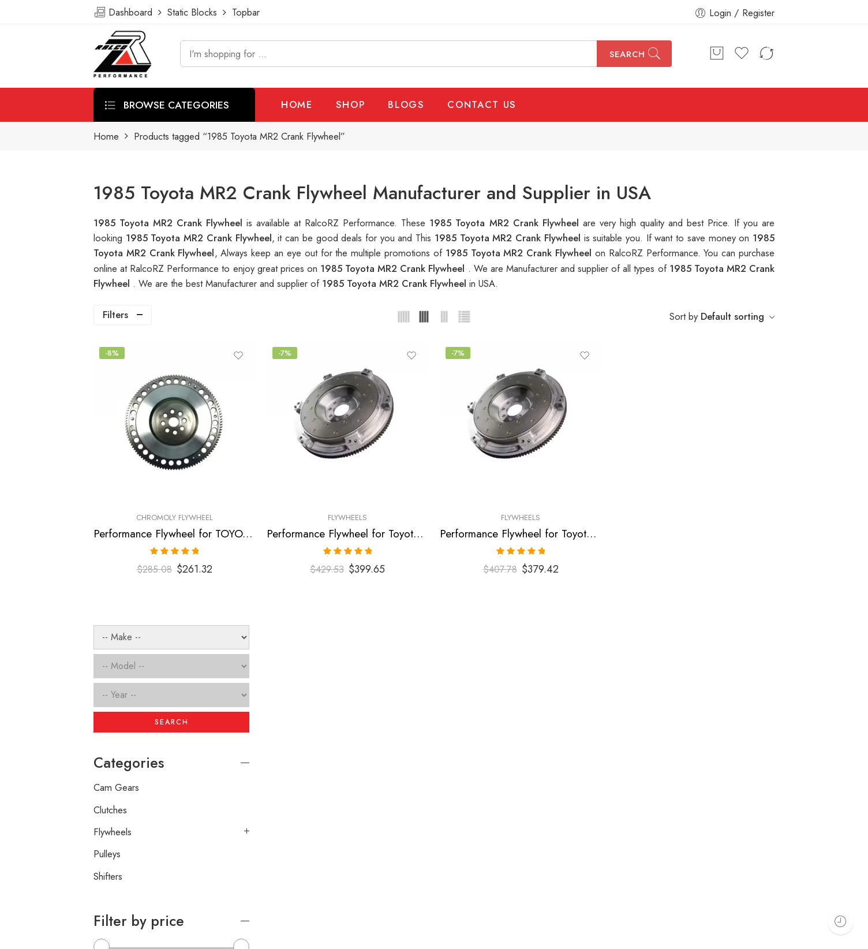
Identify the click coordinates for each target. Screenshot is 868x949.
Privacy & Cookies (712, 936)
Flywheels (459, 472)
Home (106, 136)
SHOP (350, 104)
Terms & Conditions (620, 936)
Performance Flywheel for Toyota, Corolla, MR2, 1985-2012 (459, 488)
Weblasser (148, 936)
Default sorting (732, 316)
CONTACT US (482, 104)
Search (627, 54)
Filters (115, 315)
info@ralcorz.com (128, 874)
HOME (297, 104)
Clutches (110, 526)
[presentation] (600, 774)
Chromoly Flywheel (331, 472)
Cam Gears (116, 503)
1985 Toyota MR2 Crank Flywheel (509, 238)
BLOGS (406, 104)
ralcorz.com (117, 895)
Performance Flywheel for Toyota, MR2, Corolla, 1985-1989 (587, 488)
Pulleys (107, 570)
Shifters (107, 592)
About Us (784, 936)
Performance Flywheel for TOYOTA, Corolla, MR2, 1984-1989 (331, 488)
